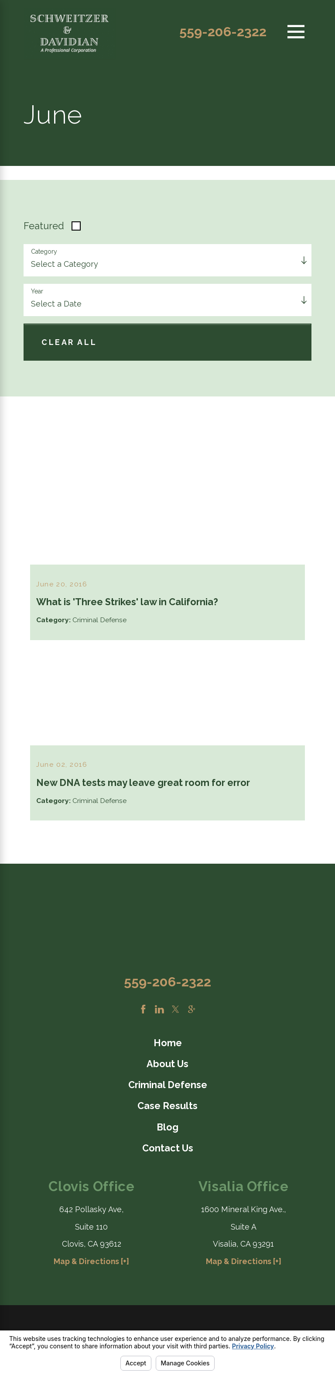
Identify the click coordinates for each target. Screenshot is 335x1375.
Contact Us (167, 1150)
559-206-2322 (223, 31)
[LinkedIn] (159, 1011)
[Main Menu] (295, 31)
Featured (44, 226)
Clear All (69, 342)
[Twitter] (175, 1011)
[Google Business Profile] (191, 1011)
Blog (167, 1129)
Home (168, 1045)
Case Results (167, 1108)
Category (44, 251)
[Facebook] (143, 1011)
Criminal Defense (167, 1087)
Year (37, 291)
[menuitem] (168, 1045)
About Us (167, 1066)
